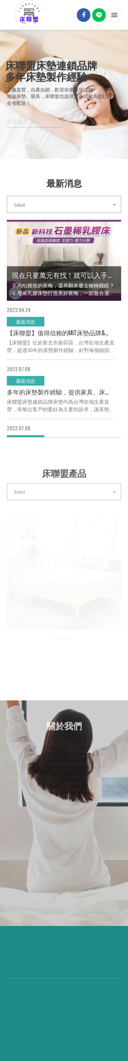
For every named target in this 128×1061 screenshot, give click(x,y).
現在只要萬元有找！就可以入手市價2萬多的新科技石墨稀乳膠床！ (64, 275)
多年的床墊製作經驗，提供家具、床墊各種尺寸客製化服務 (62, 391)
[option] (64, 90)
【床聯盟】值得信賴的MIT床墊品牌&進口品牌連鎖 (62, 332)
